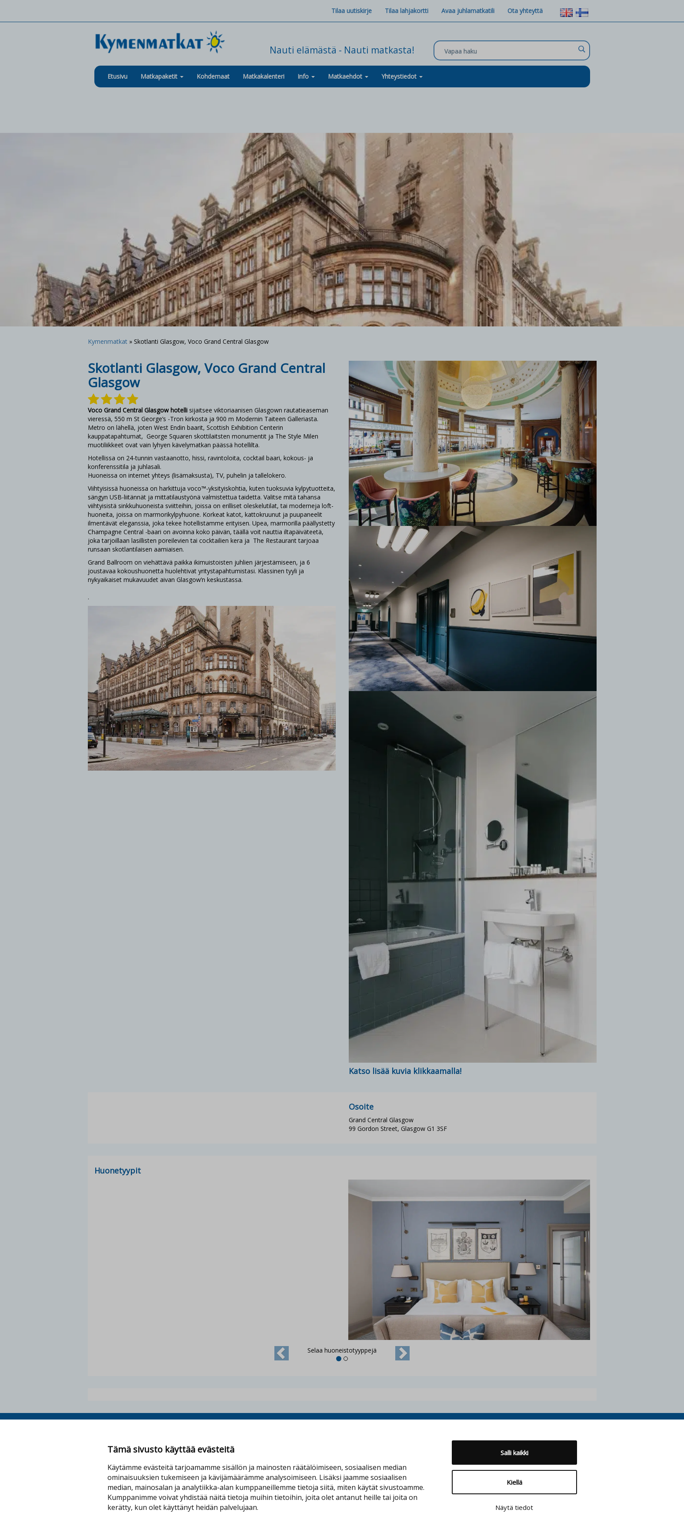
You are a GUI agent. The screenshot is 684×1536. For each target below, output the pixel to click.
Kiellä (514, 1482)
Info (306, 76)
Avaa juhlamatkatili (467, 11)
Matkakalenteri (263, 76)
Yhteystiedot (402, 76)
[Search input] (509, 51)
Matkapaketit (162, 76)
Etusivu (117, 76)
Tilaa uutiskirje (351, 11)
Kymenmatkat (107, 341)
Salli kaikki (514, 1452)
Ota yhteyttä (525, 11)
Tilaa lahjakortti (406, 11)
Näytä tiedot (514, 1507)
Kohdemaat (213, 76)
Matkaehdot (348, 76)
